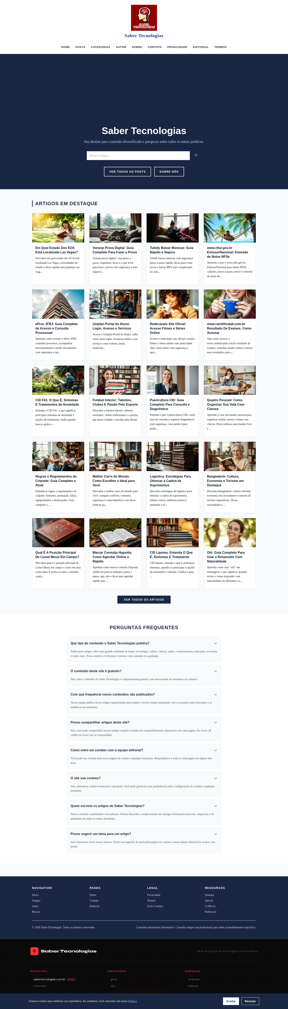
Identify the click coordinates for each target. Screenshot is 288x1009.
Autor (121, 47)
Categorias (100, 47)
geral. (114, 979)
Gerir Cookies (155, 906)
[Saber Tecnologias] (144, 18)
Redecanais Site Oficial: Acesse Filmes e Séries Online (168, 328)
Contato (155, 47)
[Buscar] (138, 155)
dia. (113, 986)
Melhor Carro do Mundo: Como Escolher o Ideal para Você (114, 481)
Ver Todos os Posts (127, 171)
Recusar (250, 1001)
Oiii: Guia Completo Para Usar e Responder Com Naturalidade (226, 557)
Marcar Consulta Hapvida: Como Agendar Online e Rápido (112, 557)
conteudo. (40, 986)
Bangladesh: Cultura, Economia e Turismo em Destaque (225, 481)
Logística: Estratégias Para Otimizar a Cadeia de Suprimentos (170, 481)
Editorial (201, 47)
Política (132, 1001)
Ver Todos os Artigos (144, 599)
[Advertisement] (144, 95)
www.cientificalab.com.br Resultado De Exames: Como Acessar (229, 328)
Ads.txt (209, 900)
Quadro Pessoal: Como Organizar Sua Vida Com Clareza (225, 404)
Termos (220, 47)
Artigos (36, 900)
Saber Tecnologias (144, 35)
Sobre (137, 47)
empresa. (194, 979)
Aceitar (231, 1001)
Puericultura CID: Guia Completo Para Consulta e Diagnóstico (170, 404)
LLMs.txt (210, 906)
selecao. (193, 986)
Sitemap (209, 895)
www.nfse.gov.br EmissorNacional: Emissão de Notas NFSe (227, 252)
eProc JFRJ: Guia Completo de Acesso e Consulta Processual (56, 328)
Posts (80, 47)
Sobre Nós (169, 171)
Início (35, 895)
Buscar (36, 911)
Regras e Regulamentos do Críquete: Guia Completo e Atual (56, 481)
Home (65, 47)
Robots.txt (210, 911)
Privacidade (177, 47)
